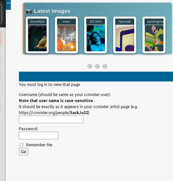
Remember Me (39, 145)
